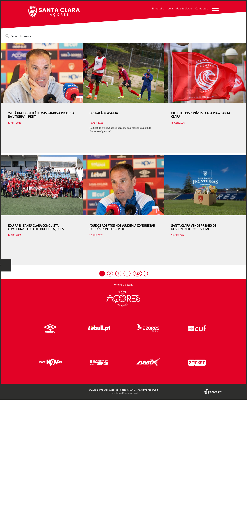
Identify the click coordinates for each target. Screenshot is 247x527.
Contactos (201, 8)
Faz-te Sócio (184, 8)
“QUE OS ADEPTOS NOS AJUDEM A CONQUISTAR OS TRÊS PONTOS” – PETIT (122, 227)
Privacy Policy (115, 393)
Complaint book (130, 393)
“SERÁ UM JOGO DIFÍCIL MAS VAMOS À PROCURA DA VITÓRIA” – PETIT (41, 114)
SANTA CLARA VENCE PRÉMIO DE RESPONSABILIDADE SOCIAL (193, 227)
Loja (170, 8)
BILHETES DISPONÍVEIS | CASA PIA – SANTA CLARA (200, 114)
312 (137, 273)
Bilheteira (158, 8)
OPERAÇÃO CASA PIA (104, 113)
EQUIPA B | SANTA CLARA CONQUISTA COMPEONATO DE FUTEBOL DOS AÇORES (36, 227)
